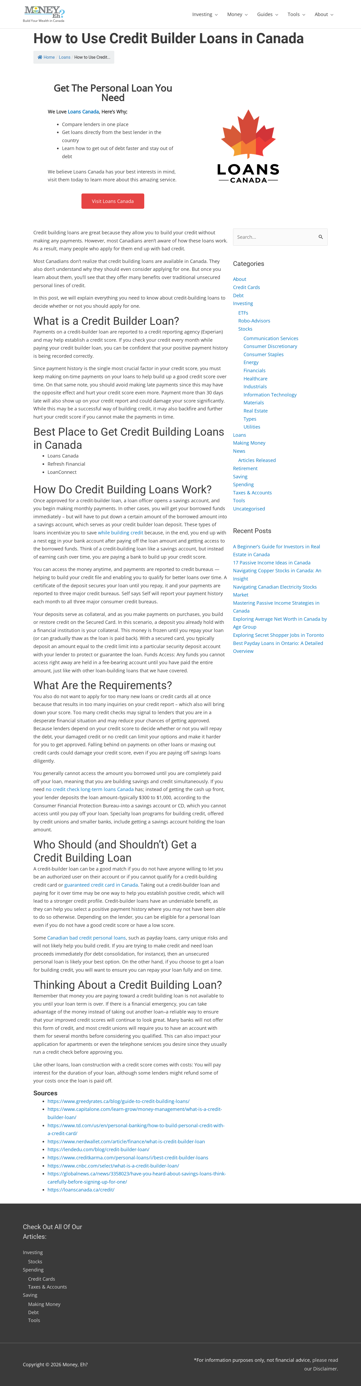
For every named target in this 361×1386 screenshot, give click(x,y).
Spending (243, 484)
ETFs (243, 313)
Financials (255, 370)
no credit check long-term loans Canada (90, 789)
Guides (265, 14)
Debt (238, 295)
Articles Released (257, 460)
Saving (240, 476)
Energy (251, 362)
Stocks (245, 329)
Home (46, 57)
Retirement (245, 468)
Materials (254, 402)
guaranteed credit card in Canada (101, 885)
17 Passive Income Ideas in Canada (272, 562)
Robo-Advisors (254, 320)
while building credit (120, 532)
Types (250, 419)
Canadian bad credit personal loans (86, 938)
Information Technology (270, 394)
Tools (294, 14)
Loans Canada (83, 111)
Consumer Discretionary (270, 346)
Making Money (249, 443)
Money (234, 14)
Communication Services (271, 338)
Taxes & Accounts (252, 492)
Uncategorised (249, 508)
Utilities (252, 427)
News (239, 451)
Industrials (255, 386)
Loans (64, 57)
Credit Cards (246, 287)
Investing (202, 14)
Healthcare (255, 378)
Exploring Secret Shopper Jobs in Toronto (278, 635)
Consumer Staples (264, 354)
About (321, 14)
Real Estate (256, 411)
